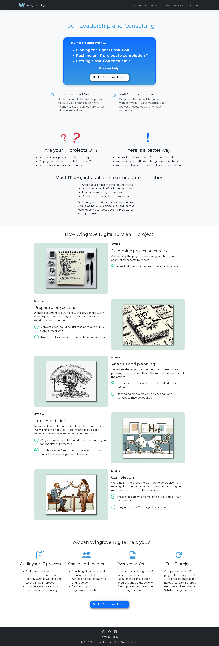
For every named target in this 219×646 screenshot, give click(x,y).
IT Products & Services (146, 5)
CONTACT (195, 5)
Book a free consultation (109, 77)
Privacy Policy (109, 636)
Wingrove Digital (37, 5)
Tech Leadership (174, 5)
